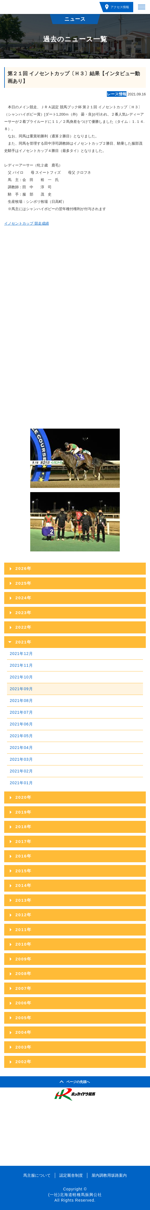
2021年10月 (21, 677)
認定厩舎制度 (71, 1175)
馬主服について (37, 1175)
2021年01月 (21, 783)
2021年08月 (21, 700)
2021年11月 (21, 665)
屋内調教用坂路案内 (109, 1175)
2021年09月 (21, 689)
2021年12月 (21, 653)
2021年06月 (21, 724)
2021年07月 (21, 712)
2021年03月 (21, 759)
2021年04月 (21, 747)
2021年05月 (21, 736)
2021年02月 (21, 771)
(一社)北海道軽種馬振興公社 (75, 1194)
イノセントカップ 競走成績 (26, 223)
